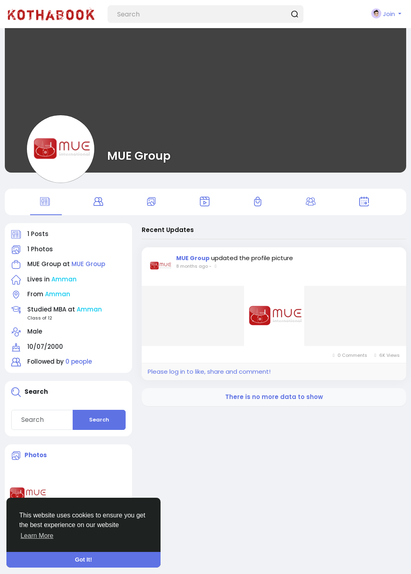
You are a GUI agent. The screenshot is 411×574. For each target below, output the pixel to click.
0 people (78, 361)
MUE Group (139, 156)
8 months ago (192, 266)
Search (99, 419)
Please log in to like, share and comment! (209, 371)
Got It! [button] (83, 559)
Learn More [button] (36, 535)
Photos (35, 455)
